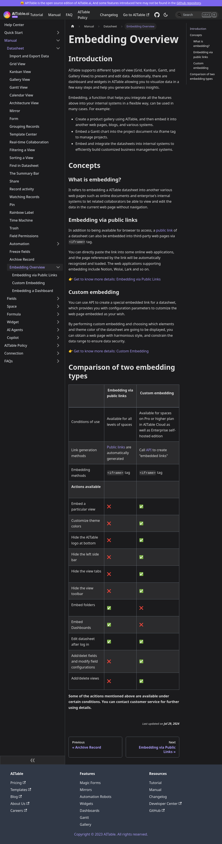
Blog (16, 796)
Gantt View (19, 87)
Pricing (18, 782)
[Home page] (73, 26)
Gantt (84, 817)
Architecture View (24, 103)
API (149, 450)
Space (12, 306)
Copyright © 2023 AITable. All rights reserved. (111, 834)
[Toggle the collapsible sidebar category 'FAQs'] (58, 361)
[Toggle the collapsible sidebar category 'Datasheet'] (58, 48)
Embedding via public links (203, 54)
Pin (12, 204)
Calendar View (21, 95)
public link (164, 230)
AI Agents (15, 329)
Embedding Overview (27, 267)
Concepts (196, 35)
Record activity (22, 189)
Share (14, 181)
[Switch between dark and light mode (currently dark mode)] (165, 14)
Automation (19, 243)
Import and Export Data (29, 56)
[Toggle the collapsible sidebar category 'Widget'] (58, 321)
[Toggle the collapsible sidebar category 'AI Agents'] (58, 329)
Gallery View (20, 79)
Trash (14, 228)
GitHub (157, 810)
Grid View (17, 63)
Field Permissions (24, 236)
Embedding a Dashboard (32, 290)
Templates (20, 789)
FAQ (69, 14)
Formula (14, 314)
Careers (18, 810)
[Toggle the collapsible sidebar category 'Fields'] (58, 298)
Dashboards (90, 810)
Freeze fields (20, 251)
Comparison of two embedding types (202, 76)
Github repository (188, 3)
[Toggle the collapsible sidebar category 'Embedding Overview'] (58, 267)
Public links (116, 447)
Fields (11, 298)
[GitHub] (157, 14)
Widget (13, 322)
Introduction (198, 29)
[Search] (197, 14)
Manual (54, 14)
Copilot (13, 337)
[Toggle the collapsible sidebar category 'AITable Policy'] (58, 345)
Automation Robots (95, 796)
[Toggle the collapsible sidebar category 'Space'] (58, 306)
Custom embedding (200, 65)
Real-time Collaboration (29, 142)
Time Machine (21, 220)
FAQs (8, 361)
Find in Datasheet (24, 165)
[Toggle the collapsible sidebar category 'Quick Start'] (58, 32)
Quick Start (13, 32)
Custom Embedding (28, 282)
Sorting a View (21, 157)
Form (14, 118)
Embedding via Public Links (34, 275)
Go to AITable (136, 14)
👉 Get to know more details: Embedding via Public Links (115, 279)
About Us (19, 803)
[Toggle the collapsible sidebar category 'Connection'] (58, 353)
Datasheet (15, 48)
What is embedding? (201, 43)
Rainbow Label (22, 212)
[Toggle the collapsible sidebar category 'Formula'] (58, 314)
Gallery (85, 824)
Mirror (15, 110)
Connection (13, 353)
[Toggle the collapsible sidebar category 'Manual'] (58, 40)
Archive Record (22, 259)
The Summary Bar (24, 173)
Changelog (109, 14)
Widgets (86, 803)
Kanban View (20, 71)
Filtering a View (22, 150)
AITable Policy (84, 15)
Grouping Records (24, 126)
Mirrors (86, 789)
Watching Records (24, 196)
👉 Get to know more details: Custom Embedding (109, 351)
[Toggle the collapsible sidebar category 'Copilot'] (58, 337)
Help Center (14, 24)
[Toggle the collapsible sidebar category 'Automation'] (58, 243)
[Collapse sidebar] (32, 760)
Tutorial (36, 14)
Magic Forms (90, 782)
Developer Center (165, 803)
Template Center (23, 134)
